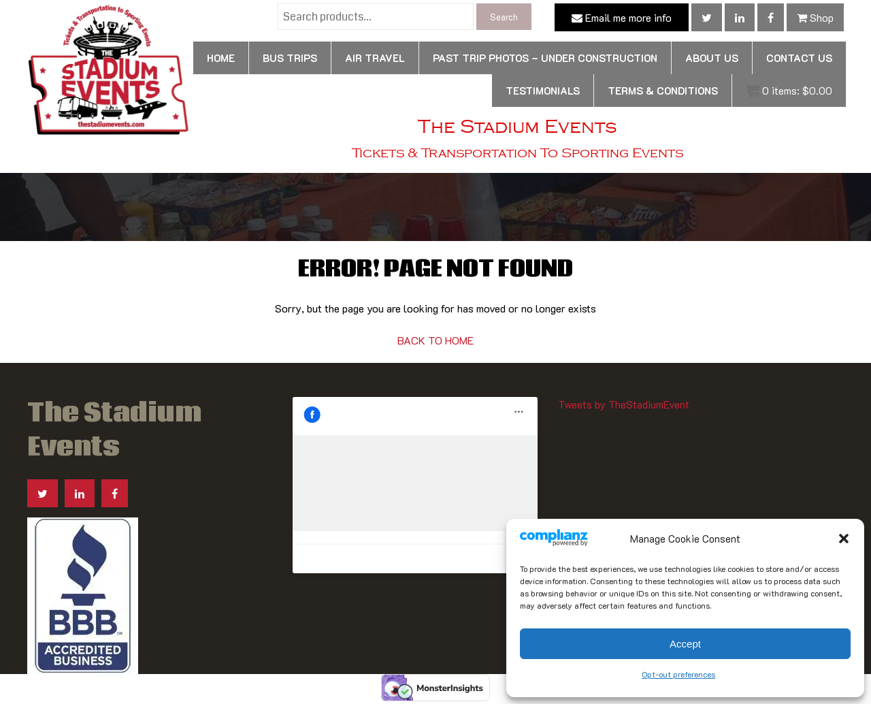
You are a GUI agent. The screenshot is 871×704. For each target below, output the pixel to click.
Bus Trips (290, 58)
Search (504, 16)
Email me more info (622, 17)
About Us (711, 58)
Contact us (799, 58)
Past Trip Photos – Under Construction (545, 58)
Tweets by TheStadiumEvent (623, 404)
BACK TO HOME (435, 340)
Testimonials (543, 90)
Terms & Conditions (663, 90)
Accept (685, 644)
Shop (815, 17)
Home (221, 58)
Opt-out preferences (678, 674)
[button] (844, 538)
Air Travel (375, 58)
